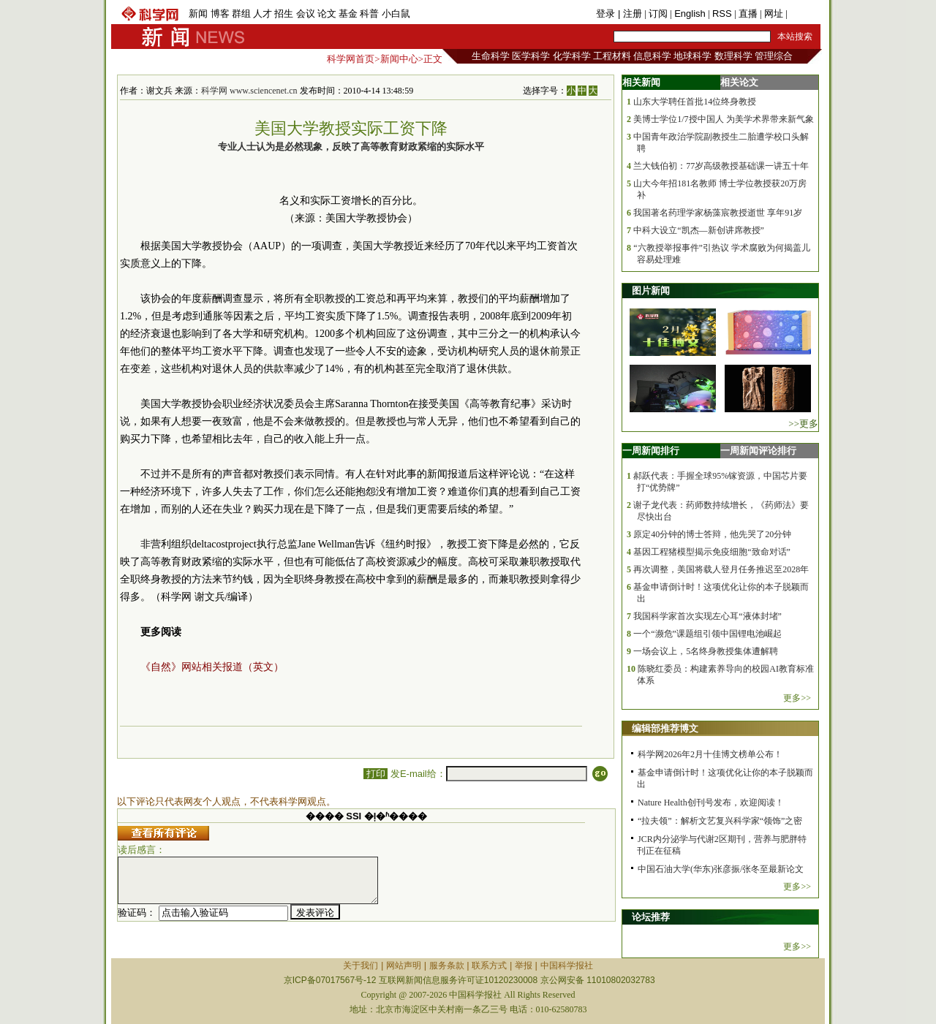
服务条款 (446, 965)
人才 (262, 13)
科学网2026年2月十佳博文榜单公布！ (710, 754)
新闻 (198, 13)
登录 (607, 13)
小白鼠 (396, 13)
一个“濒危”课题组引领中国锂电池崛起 (707, 634)
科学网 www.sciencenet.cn (249, 91)
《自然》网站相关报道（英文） (212, 666)
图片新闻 (651, 290)
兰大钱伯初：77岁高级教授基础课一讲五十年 (721, 166)
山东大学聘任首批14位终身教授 (694, 101)
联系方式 (489, 965)
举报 (523, 965)
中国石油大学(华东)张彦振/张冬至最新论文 (721, 869)
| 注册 (630, 13)
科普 (369, 13)
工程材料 (612, 55)
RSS (722, 13)
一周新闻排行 (650, 450)
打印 (375, 773)
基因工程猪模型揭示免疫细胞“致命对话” (711, 552)
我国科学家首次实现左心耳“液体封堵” (707, 616)
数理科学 (733, 55)
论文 (326, 13)
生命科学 (491, 55)
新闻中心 (399, 58)
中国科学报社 (566, 965)
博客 (220, 13)
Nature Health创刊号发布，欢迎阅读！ (711, 802)
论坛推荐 (651, 916)
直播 (748, 13)
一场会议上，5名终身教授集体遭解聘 (705, 651)
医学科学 (531, 55)
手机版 (804, 13)
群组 (241, 13)
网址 (773, 13)
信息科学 (652, 55)
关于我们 (360, 965)
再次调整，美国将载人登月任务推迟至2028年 (721, 569)
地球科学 (692, 55)
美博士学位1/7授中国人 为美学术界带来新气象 (723, 119)
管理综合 (774, 55)
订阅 (658, 13)
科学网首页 (350, 58)
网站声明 (403, 965)
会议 (305, 13)
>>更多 (803, 423)
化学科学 (572, 55)
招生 (283, 13)
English (690, 13)
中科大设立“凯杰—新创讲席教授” (698, 230)
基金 (348, 13)
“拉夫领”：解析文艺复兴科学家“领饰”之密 (720, 821)
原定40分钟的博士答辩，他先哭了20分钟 (712, 534)
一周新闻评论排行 (758, 450)
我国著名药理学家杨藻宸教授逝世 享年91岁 (717, 213)
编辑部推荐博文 (665, 728)
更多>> (797, 698)
